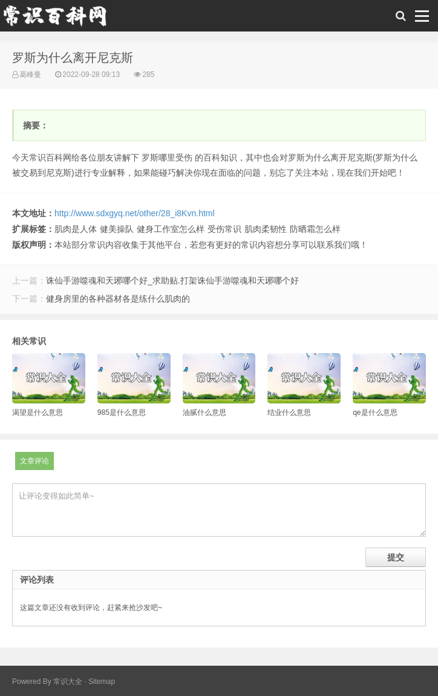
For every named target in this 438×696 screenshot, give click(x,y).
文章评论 (34, 461)
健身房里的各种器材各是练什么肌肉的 (118, 298)
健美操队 (117, 229)
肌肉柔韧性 (265, 229)
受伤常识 (224, 229)
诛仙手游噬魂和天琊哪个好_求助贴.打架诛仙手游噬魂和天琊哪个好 (172, 280)
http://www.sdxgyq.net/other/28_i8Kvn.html (134, 213)
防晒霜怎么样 (315, 229)
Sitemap (101, 681)
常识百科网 (60, 18)
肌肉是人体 (75, 229)
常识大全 (67, 681)
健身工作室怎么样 (170, 229)
